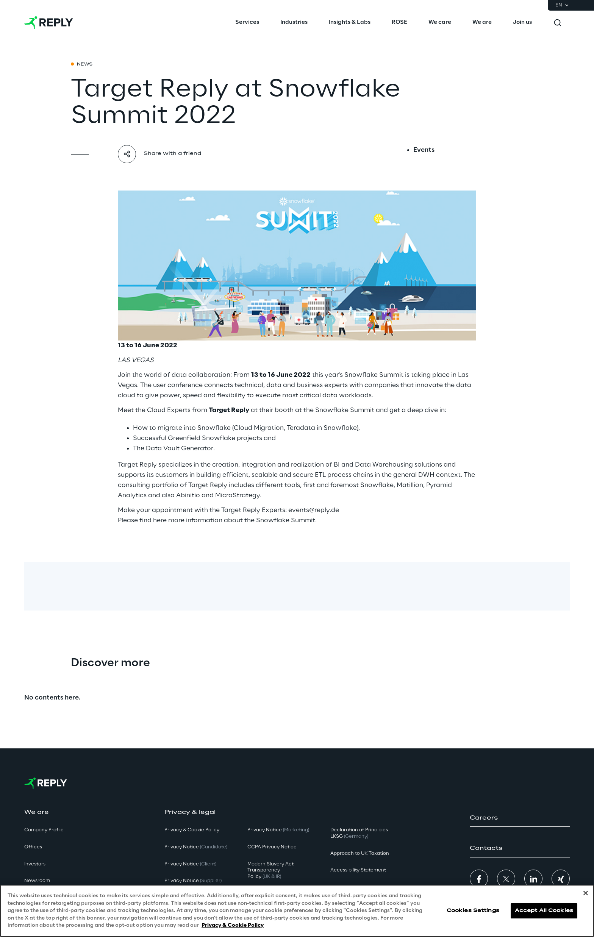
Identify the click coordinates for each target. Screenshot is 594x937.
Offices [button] (33, 847)
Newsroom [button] (37, 880)
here (160, 520)
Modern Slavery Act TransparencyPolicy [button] (270, 870)
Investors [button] (34, 864)
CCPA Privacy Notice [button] (272, 847)
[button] (520, 818)
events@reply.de (313, 510)
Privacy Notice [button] (195, 847)
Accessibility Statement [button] (358, 870)
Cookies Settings (473, 910)
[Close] (585, 893)
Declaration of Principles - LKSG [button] (360, 833)
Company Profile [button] (44, 830)
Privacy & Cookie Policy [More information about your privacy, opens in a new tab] (233, 925)
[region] (297, 911)
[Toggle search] (558, 23)
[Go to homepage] (48, 23)
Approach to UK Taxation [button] (359, 853)
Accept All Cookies (544, 910)
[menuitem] (247, 23)
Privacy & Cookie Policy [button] (191, 830)
